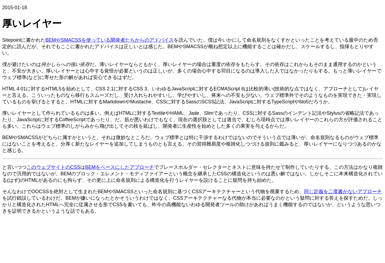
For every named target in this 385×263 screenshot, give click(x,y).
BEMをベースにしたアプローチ (119, 167)
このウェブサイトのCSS (53, 167)
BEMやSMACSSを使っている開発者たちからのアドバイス (109, 40)
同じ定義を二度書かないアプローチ (343, 191)
